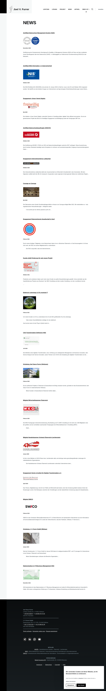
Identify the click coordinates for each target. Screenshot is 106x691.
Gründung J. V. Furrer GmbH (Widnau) (35, 529)
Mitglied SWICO (28, 499)
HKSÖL (36, 649)
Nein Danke (81, 685)
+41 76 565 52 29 (40, 624)
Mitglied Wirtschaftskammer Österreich (35, 400)
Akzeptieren (70, 685)
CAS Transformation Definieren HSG (34, 332)
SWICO (25, 653)
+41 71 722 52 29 (28, 624)
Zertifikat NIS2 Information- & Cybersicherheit (37, 66)
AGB (64, 664)
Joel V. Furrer (21, 9)
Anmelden (100, 9)
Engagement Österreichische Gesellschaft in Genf (39, 219)
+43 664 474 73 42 (40, 613)
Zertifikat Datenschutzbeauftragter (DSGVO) (37, 128)
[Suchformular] (92, 9)
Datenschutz (48, 664)
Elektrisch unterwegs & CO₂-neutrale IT (35, 292)
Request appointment (51, 631)
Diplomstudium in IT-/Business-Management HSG (38, 566)
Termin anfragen (27, 631)
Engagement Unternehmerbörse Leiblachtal (37, 158)
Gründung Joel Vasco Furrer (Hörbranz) (35, 364)
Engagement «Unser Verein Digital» (34, 98)
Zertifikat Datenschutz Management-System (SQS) (39, 33)
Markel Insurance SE (40, 660)
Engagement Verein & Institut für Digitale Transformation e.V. (42, 473)
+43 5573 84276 (28, 613)
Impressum (39, 664)
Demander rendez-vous (39, 631)
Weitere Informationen (71, 681)
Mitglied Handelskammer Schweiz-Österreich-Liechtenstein (41, 437)
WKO (26, 651)
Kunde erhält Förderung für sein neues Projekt (37, 258)
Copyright (57, 664)
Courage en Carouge (29, 183)
